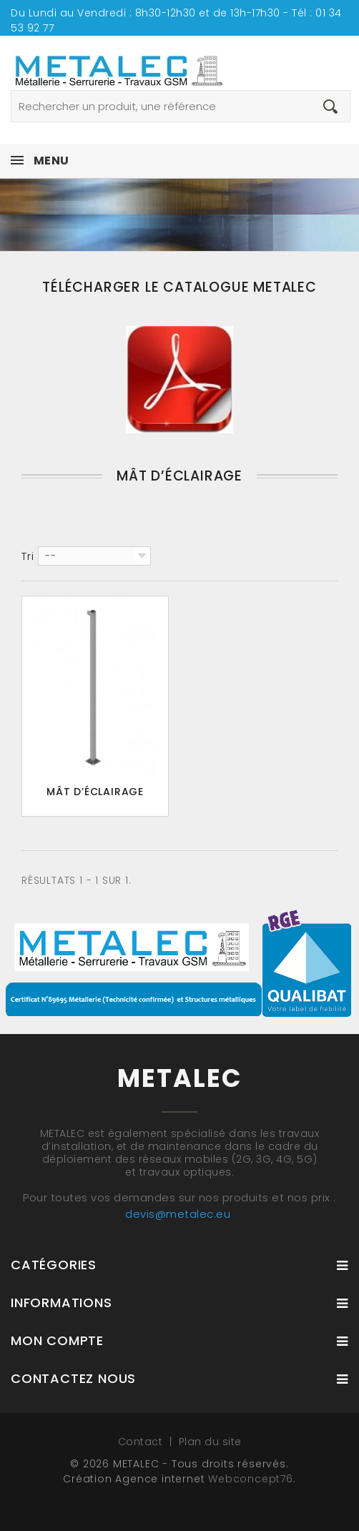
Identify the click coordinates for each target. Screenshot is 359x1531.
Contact (142, 1441)
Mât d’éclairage (95, 791)
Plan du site (210, 1441)
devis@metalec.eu (177, 1213)
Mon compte (57, 1340)
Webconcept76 (250, 1479)
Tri (27, 556)
